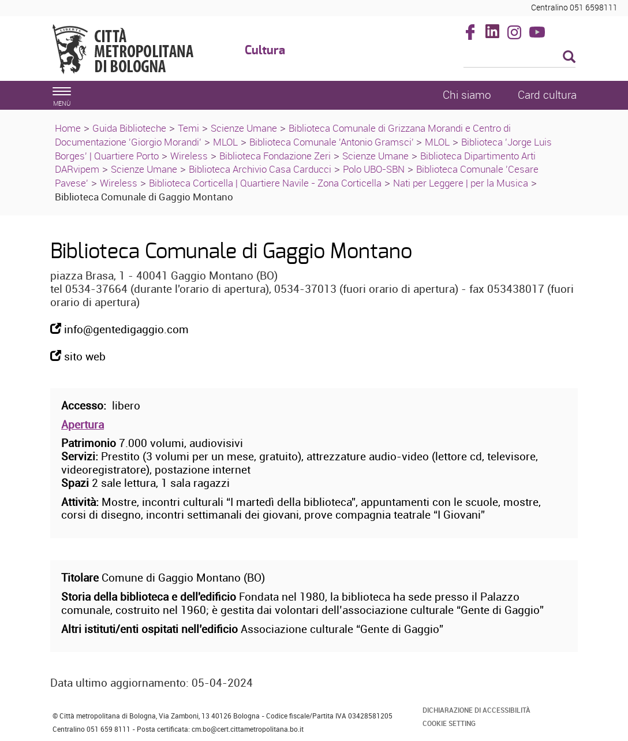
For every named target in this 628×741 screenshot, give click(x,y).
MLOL (225, 141)
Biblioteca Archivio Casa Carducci (260, 169)
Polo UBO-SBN (374, 169)
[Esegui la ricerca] (569, 57)
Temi (188, 128)
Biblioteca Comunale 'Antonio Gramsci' (332, 141)
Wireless (189, 155)
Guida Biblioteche (129, 128)
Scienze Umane (244, 128)
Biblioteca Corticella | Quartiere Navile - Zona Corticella (265, 182)
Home (68, 128)
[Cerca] (519, 58)
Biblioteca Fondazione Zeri (275, 155)
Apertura (82, 424)
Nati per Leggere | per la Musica (460, 182)
